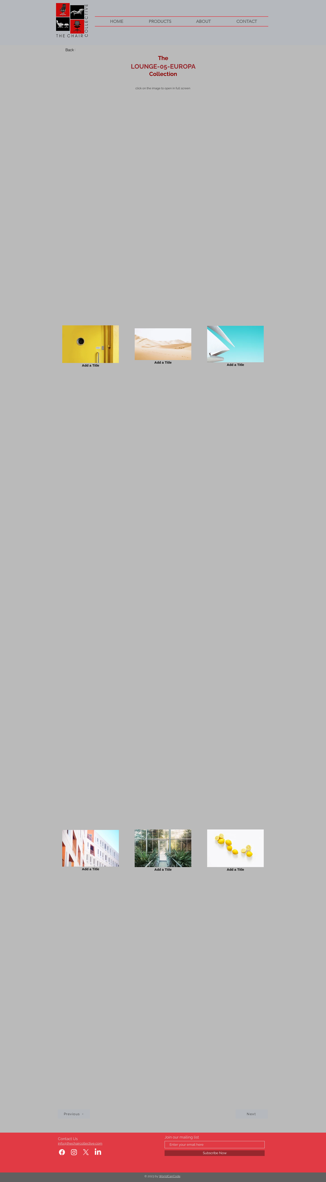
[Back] (71, 49)
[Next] (252, 1114)
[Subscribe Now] (215, 1153)
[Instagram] (74, 1152)
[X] (86, 1152)
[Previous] (74, 1114)
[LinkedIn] (98, 1152)
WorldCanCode (169, 1176)
